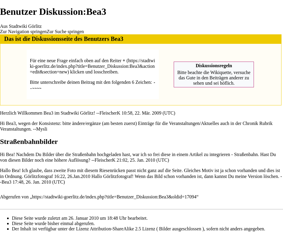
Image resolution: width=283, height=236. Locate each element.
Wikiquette (220, 72)
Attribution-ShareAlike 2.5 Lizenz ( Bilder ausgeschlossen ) (147, 228)
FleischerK (109, 112)
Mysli (41, 128)
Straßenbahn (246, 154)
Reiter (117, 60)
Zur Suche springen (65, 31)
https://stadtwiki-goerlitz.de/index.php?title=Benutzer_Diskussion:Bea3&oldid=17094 (114, 196)
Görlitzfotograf (38, 176)
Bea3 (117, 39)
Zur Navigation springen (23, 31)
